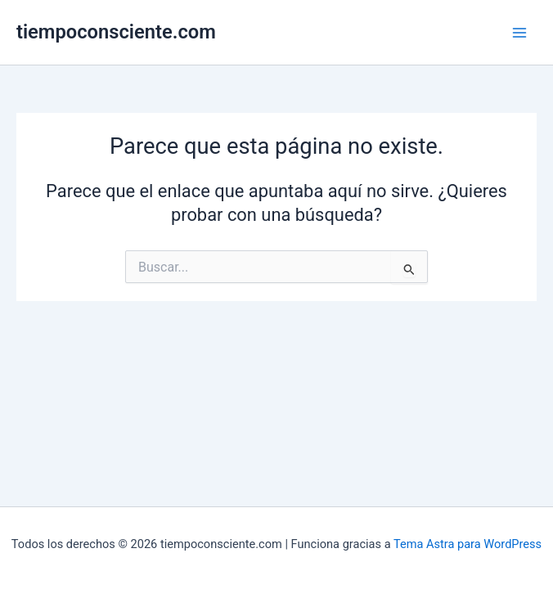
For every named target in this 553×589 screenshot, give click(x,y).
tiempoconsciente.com (116, 31)
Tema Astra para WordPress (467, 544)
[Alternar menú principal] (519, 33)
